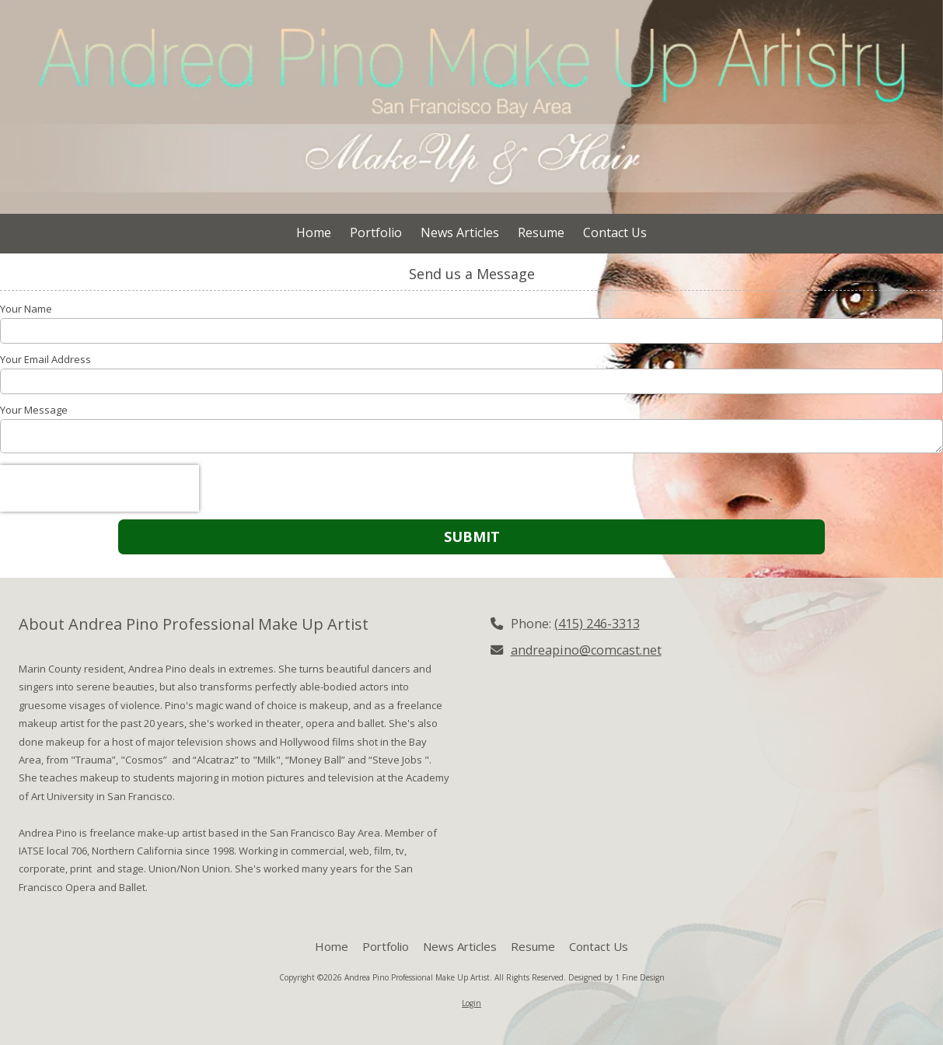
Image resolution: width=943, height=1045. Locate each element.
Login (471, 1003)
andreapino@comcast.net (586, 650)
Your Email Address (45, 359)
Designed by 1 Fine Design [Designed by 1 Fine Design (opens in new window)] (616, 977)
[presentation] (99, 488)
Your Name (26, 308)
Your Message (34, 410)
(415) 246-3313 (597, 623)
